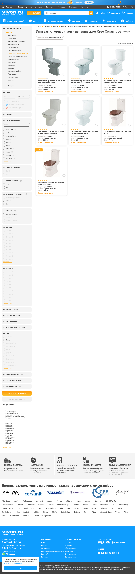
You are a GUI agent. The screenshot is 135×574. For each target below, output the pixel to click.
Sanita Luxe (6, 512)
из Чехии (8, 432)
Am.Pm (16, 501)
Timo (94, 512)
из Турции (8, 435)
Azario (79, 501)
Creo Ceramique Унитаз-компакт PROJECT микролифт (51, 82)
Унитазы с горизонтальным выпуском (73, 26)
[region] (16, 144)
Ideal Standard (29, 508)
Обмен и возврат (71, 548)
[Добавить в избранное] (63, 74)
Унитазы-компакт (14, 44)
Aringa (59, 501)
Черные (10, 83)
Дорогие (11, 68)
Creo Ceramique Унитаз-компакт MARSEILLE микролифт (117, 82)
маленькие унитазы (12, 415)
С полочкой (12, 62)
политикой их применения (13, 563)
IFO (40, 508)
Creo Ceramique (63, 505)
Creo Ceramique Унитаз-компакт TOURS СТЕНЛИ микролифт (84, 82)
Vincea (117, 512)
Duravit (76, 505)
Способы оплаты (70, 557)
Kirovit (76, 508)
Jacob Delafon (50, 508)
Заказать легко (70, 551)
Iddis (18, 508)
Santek (17, 512)
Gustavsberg (123, 505)
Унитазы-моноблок (14, 71)
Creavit (50, 505)
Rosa (120, 508)
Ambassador (28, 501)
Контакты (84, 7)
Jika (61, 508)
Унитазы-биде (13, 77)
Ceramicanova (7, 505)
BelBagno (98, 501)
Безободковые (13, 47)
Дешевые (11, 65)
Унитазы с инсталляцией (16, 41)
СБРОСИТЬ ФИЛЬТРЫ (17, 399)
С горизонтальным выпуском (18, 53)
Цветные (11, 80)
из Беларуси (9, 442)
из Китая (8, 444)
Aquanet (39, 501)
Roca (113, 508)
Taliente (77, 512)
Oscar (93, 508)
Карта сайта (45, 554)
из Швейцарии (10, 437)
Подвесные (12, 38)
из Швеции (9, 425)
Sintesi (45, 512)
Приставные (12, 74)
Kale (68, 508)
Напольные (12, 35)
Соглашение (45, 548)
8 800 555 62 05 (11, 548)
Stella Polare (65, 512)
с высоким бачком (11, 413)
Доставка (38, 7)
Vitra (126, 512)
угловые (8, 410)
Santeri (26, 512)
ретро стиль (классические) (15, 416)
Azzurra (88, 501)
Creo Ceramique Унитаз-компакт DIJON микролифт (51, 183)
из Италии (9, 427)
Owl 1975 (103, 508)
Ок (21, 568)
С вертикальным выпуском (17, 56)
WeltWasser (14, 516)
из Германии (9, 428)
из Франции (9, 440)
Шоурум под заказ (25, 7)
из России (8, 423)
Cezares (41, 505)
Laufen (85, 508)
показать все (7, 161)
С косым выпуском (14, 50)
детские (8, 418)
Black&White (111, 501)
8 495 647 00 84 (11, 542)
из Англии (8, 438)
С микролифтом (13, 59)
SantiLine (36, 512)
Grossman (104, 505)
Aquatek (50, 501)
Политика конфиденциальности (52, 551)
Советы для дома (71, 554)
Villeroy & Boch (106, 512)
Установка (61, 7)
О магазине (73, 7)
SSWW (54, 512)
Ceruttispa (31, 505)
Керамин (26, 516)
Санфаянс (47, 26)
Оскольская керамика (42, 516)
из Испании (9, 433)
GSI (113, 505)
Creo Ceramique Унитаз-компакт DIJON (117, 132)
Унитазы (9, 32)
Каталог (38, 26)
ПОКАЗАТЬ (17, 393)
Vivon (4, 516)
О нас (43, 542)
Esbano (85, 505)
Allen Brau (6, 501)
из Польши (9, 430)
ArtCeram (69, 501)
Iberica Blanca (7, 508)
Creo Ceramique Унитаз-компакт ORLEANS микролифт (84, 132)
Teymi (86, 512)
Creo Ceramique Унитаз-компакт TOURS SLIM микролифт (51, 132)
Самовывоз (50, 7)
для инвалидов (10, 411)
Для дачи (11, 86)
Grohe (94, 505)
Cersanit (20, 505)
